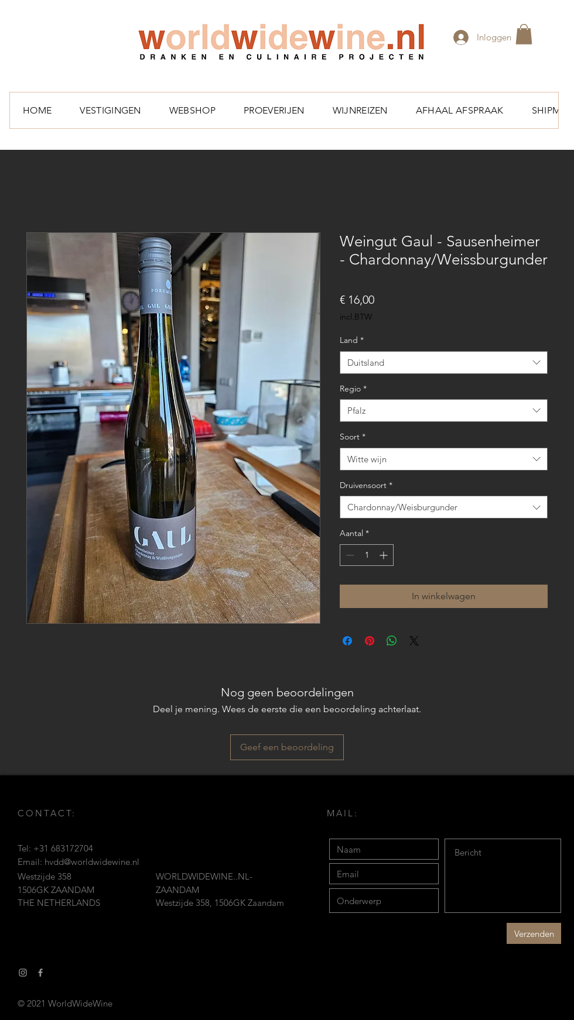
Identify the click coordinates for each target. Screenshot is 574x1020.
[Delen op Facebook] (347, 641)
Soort (352, 436)
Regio (353, 388)
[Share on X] (414, 641)
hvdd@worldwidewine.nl (92, 861)
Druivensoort (366, 485)
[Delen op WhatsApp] (392, 641)
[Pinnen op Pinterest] (370, 641)
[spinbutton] (366, 555)
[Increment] (384, 555)
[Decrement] (348, 555)
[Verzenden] (534, 933)
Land (352, 340)
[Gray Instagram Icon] (23, 972)
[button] (523, 34)
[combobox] (444, 362)
